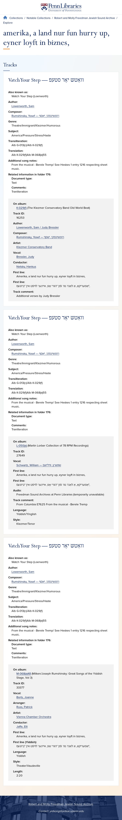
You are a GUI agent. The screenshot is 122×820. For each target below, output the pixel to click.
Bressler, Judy (25, 256)
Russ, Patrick (24, 707)
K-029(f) (21, 208)
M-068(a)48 (23, 673)
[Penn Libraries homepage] (61, 8)
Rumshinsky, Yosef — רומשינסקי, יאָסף (35, 116)
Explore (8, 22)
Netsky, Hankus (26, 266)
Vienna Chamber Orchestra (33, 717)
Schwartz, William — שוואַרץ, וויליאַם (38, 465)
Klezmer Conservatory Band (34, 247)
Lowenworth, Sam (23, 106)
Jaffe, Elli (22, 726)
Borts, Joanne (25, 697)
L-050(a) (21, 445)
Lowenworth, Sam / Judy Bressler (37, 227)
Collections (16, 18)
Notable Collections (39, 18)
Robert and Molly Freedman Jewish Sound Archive (84, 18)
